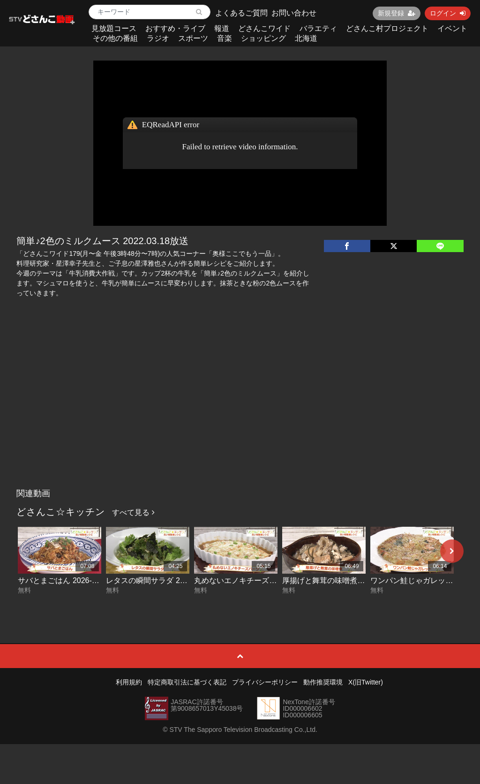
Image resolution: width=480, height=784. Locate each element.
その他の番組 (115, 38)
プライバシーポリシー (265, 682)
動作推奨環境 (323, 682)
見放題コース (113, 28)
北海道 (306, 38)
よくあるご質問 (241, 13)
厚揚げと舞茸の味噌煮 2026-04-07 (340, 580)
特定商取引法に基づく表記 (187, 682)
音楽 (224, 38)
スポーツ (193, 38)
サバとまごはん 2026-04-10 (64, 580)
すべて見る (133, 512)
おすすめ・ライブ (175, 28)
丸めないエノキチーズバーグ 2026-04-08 (263, 580)
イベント (452, 28)
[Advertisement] (240, 413)
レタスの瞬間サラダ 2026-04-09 (160, 580)
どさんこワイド (264, 28)
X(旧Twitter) (365, 682)
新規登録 (396, 13)
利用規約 (129, 682)
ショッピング (263, 38)
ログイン (447, 13)
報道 (221, 28)
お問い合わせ (293, 13)
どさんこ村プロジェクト (387, 28)
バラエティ (318, 28)
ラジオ (158, 38)
